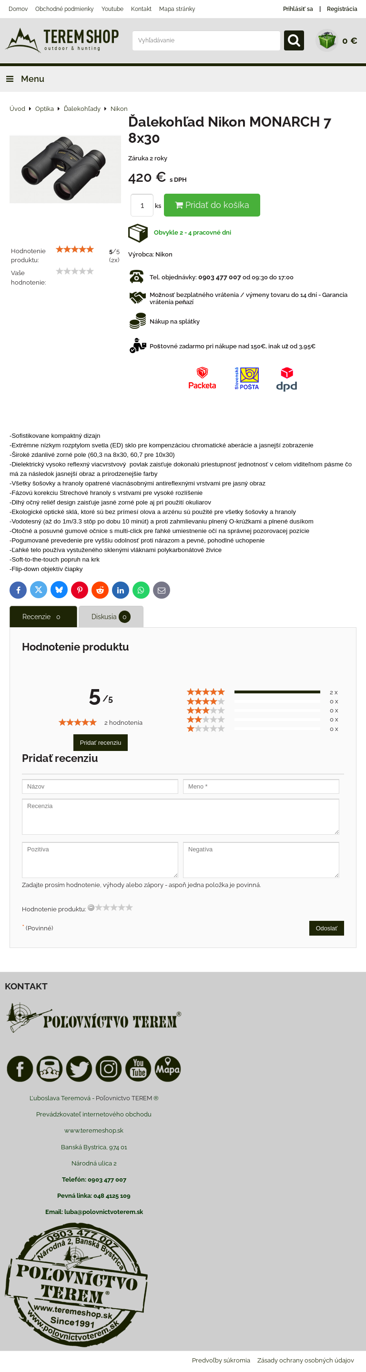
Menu (22, 79)
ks (147, 205)
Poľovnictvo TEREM (124, 1098)
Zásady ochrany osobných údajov (305, 1360)
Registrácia (342, 9)
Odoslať (326, 928)
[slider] (75, 249)
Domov (18, 9)
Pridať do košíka (212, 205)
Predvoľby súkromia (221, 1360)
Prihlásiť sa (298, 9)
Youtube (112, 9)
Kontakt (141, 9)
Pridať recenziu (101, 742)
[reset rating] (91, 907)
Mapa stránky (177, 9)
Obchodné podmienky (64, 9)
